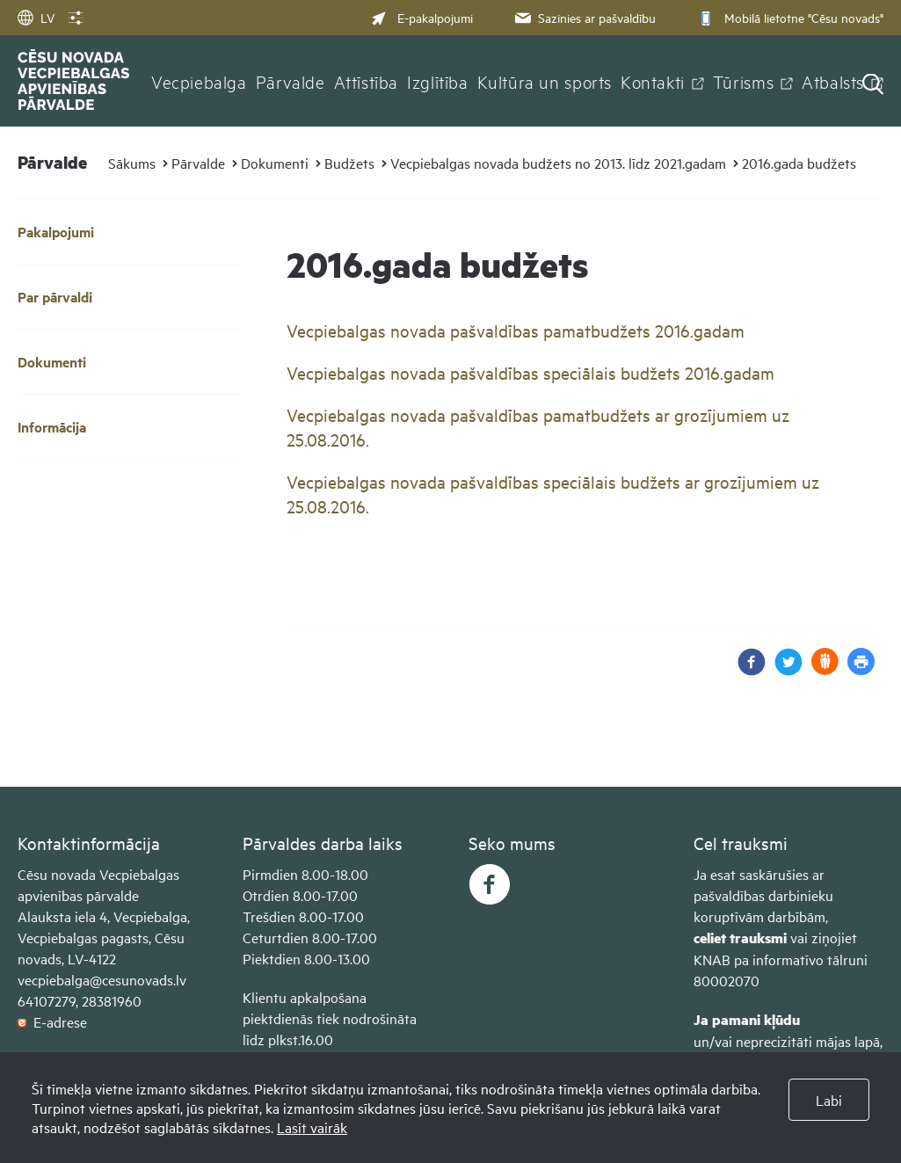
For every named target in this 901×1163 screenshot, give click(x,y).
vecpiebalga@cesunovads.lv (102, 979)
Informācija (52, 427)
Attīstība (366, 80)
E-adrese (52, 1021)
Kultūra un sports (544, 80)
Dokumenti (275, 163)
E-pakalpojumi (422, 17)
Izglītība (438, 80)
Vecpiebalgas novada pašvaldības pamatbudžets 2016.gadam (516, 330)
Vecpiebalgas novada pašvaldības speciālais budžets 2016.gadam (530, 372)
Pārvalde (290, 80)
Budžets (349, 163)
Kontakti (653, 80)
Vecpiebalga (199, 80)
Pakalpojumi (56, 232)
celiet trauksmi (740, 937)
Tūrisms (743, 80)
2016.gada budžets (799, 163)
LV (36, 17)
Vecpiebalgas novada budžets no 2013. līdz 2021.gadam (558, 163)
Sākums (132, 163)
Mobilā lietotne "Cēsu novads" (788, 17)
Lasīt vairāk (312, 1127)
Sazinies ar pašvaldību (584, 17)
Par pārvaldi (55, 297)
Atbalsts (833, 80)
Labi (829, 1099)
